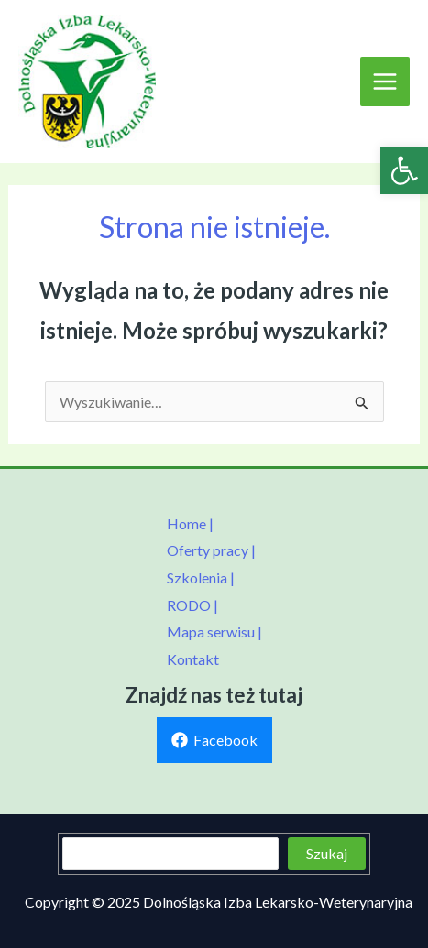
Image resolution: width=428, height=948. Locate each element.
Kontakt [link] (193, 659)
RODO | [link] (192, 605)
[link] (404, 170)
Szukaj (326, 853)
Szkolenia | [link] (201, 577)
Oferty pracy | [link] (211, 550)
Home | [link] (190, 523)
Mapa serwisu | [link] (214, 631)
